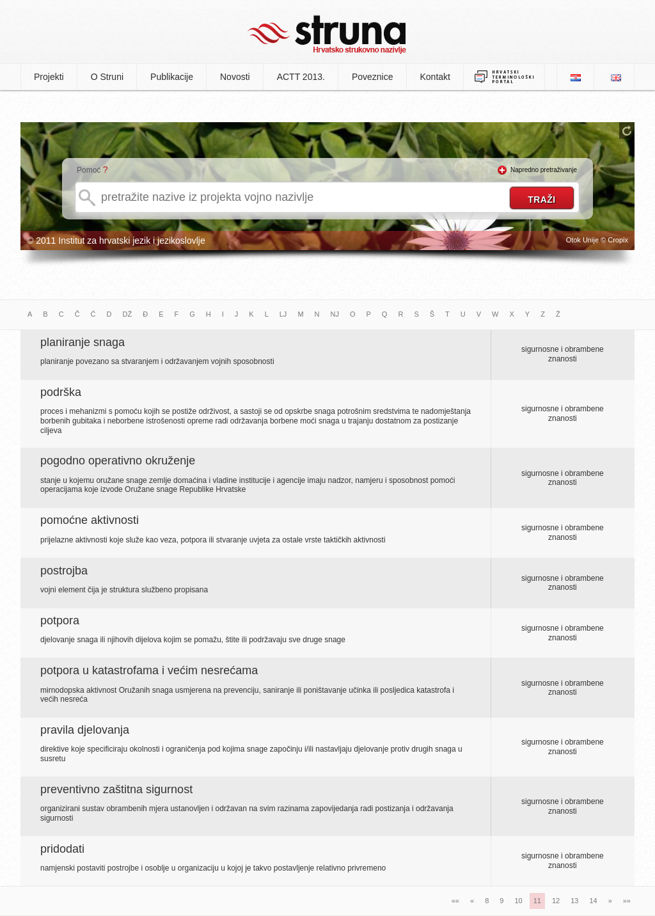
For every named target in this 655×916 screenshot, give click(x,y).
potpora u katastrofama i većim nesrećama (149, 670)
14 (593, 900)
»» (627, 900)
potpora (59, 620)
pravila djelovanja (84, 729)
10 (518, 900)
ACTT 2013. (301, 77)
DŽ (127, 314)
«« (455, 900)
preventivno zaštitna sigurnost (116, 789)
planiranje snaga (82, 342)
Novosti (235, 77)
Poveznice (372, 77)
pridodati (62, 848)
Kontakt (435, 77)
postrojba (64, 570)
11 (537, 900)
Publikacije (171, 77)
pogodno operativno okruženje (117, 460)
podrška (60, 392)
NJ (335, 314)
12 (556, 900)
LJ (283, 314)
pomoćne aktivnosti (89, 520)
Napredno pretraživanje (543, 169)
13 (574, 900)
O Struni (107, 77)
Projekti (49, 77)
